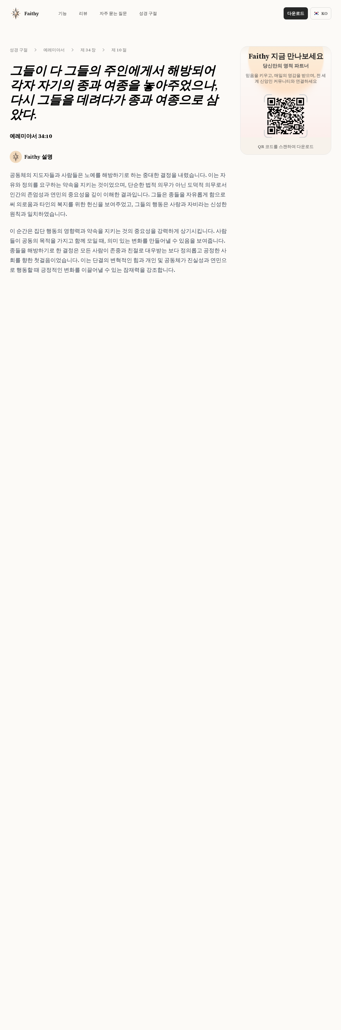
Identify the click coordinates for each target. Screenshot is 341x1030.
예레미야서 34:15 (35, 427)
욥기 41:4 (79, 386)
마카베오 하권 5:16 (88, 420)
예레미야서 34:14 (35, 416)
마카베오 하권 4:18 (88, 409)
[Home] (24, 13)
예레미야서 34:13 (35, 405)
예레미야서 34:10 (36, 371)
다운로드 (295, 13)
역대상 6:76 (81, 375)
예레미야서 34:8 (34, 348)
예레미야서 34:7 (34, 337)
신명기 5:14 (81, 431)
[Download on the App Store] (149, 604)
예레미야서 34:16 (35, 438)
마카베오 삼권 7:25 (88, 397)
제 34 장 (88, 50)
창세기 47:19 (82, 330)
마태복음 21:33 (84, 341)
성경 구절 (19, 50)
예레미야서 (54, 50)
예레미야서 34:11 (35, 382)
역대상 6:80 (81, 352)
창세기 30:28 (82, 364)
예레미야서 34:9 (34, 360)
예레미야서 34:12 (35, 393)
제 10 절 (119, 50)
